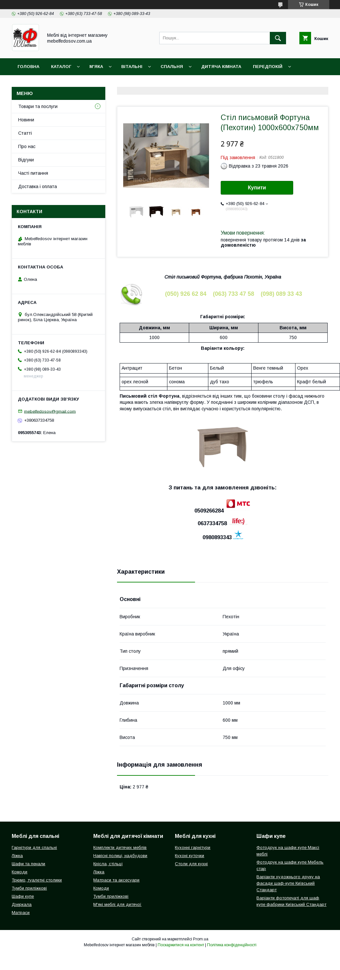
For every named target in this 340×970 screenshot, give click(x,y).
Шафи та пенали (28, 863)
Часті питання (33, 173)
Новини (26, 119)
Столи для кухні (191, 863)
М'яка (96, 66)
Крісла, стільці (108, 863)
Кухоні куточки (189, 855)
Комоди (19, 871)
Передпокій (267, 66)
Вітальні (131, 66)
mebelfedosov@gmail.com (50, 411)
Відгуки (26, 159)
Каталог (61, 66)
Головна (28, 66)
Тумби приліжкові (29, 888)
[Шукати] (278, 38)
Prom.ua (200, 939)
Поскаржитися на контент (181, 945)
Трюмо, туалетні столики (37, 880)
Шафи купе (23, 896)
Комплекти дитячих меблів (120, 847)
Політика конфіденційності (231, 945)
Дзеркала (22, 904)
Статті (25, 133)
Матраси (21, 912)
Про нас (26, 146)
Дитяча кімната (221, 66)
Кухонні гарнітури (192, 847)
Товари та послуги (38, 106)
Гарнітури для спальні (34, 847)
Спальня (172, 66)
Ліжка (17, 855)
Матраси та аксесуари (116, 880)
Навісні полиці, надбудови (120, 855)
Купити (257, 187)
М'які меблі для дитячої (117, 904)
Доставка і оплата (41, 83)
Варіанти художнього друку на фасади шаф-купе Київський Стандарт (288, 883)
